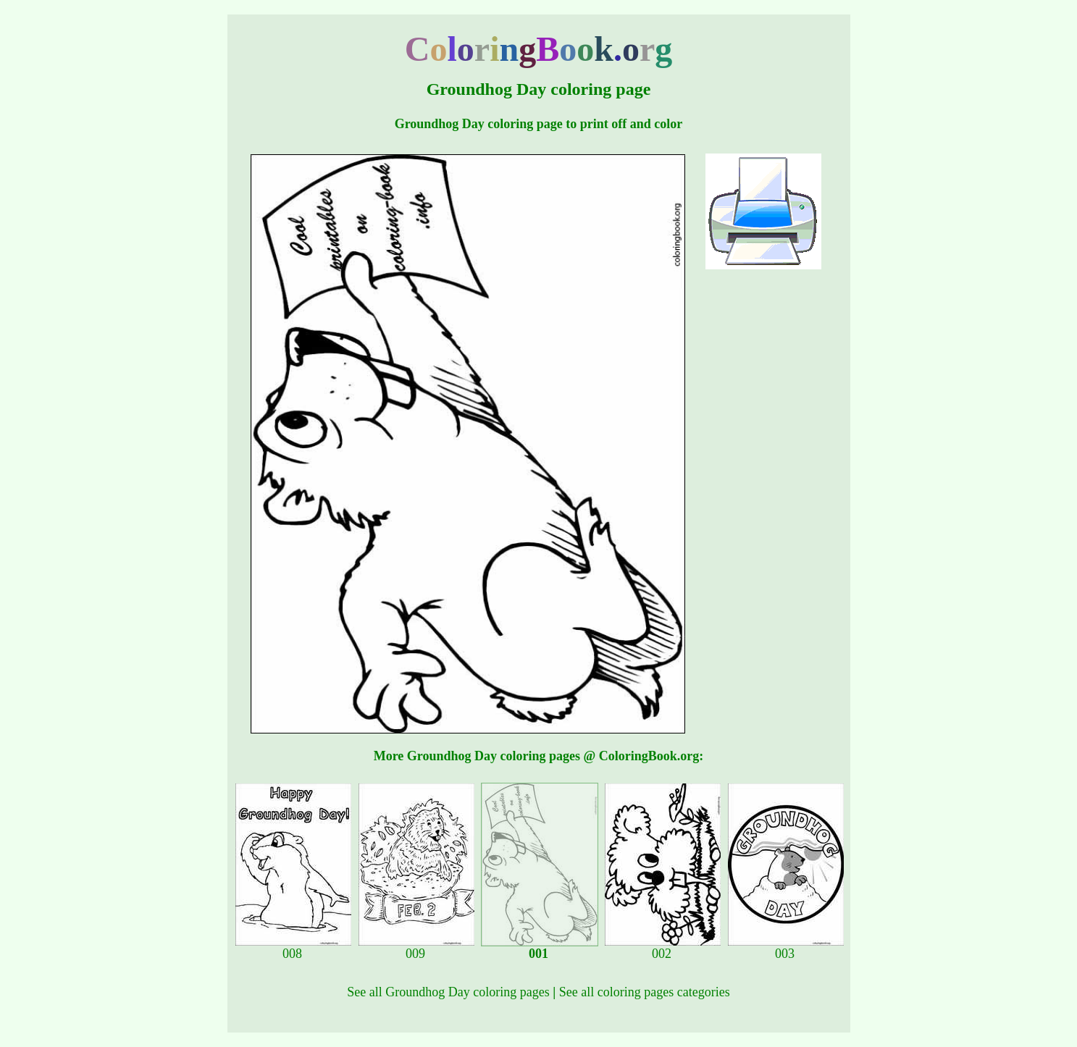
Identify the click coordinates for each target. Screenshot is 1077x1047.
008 (293, 948)
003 (786, 948)
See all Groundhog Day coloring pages (448, 992)
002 (662, 948)
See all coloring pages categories (644, 992)
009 (416, 948)
